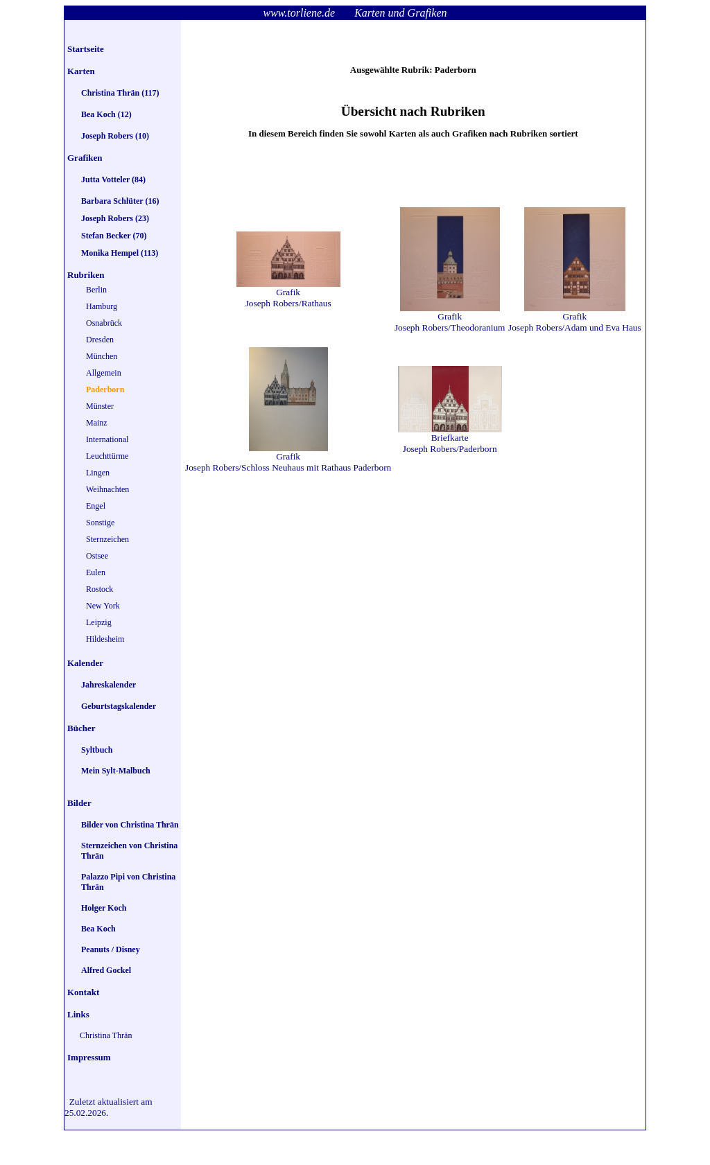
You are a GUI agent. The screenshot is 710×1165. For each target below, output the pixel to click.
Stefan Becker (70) (113, 235)
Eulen (95, 572)
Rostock (99, 589)
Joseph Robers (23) (115, 218)
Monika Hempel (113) (119, 253)
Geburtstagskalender (118, 706)
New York (103, 606)
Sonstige (100, 522)
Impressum (89, 1057)
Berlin (96, 290)
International (107, 439)
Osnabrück (104, 323)
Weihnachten (107, 489)
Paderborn (105, 389)
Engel (95, 506)
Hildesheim (105, 639)
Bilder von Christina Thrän (130, 825)
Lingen (98, 473)
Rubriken (85, 275)
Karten (81, 71)
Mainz (96, 423)
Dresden (100, 339)
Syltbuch (96, 750)
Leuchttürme (107, 456)
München (101, 356)
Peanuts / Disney (110, 949)
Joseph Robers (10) (115, 136)
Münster (100, 406)
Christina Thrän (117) (120, 93)
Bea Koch (98, 929)
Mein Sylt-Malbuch (115, 771)
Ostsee (97, 556)
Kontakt (83, 992)
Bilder (79, 803)
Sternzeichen (107, 539)
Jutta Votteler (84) (113, 179)
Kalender (85, 663)
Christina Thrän (106, 1035)
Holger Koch (103, 908)
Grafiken (85, 157)
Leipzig (99, 622)
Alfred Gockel (106, 970)
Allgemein (103, 373)
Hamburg (101, 306)
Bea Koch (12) (106, 114)
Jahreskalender (108, 685)
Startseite (85, 49)
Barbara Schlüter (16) (120, 201)
